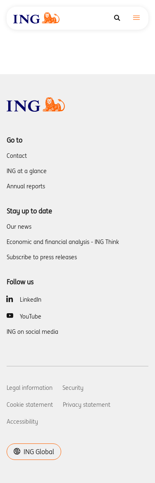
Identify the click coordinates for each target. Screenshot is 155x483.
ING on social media (32, 331)
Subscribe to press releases (42, 257)
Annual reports (26, 186)
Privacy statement (86, 404)
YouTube (30, 316)
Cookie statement (30, 404)
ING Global (34, 452)
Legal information (29, 388)
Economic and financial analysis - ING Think (63, 242)
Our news (19, 226)
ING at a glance (27, 171)
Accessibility (22, 421)
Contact (17, 155)
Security (72, 388)
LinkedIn (30, 299)
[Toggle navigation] (136, 18)
